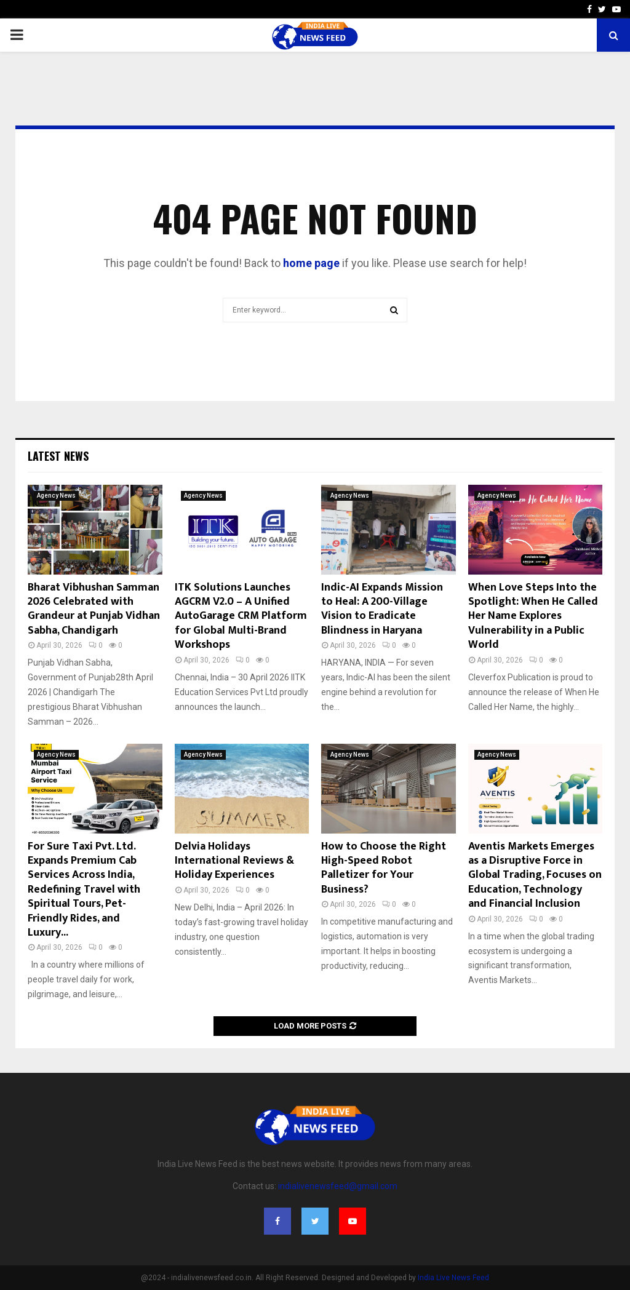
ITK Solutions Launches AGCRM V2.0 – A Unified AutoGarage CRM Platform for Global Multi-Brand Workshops (241, 616)
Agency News (56, 495)
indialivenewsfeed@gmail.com (337, 1186)
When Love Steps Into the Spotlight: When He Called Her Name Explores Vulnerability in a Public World (533, 616)
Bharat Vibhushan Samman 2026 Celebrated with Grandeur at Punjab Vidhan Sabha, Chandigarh (94, 609)
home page (311, 263)
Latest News (58, 456)
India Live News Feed (453, 1277)
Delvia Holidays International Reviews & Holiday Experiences (234, 861)
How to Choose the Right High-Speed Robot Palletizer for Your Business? (383, 868)
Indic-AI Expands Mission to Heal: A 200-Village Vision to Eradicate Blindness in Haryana (382, 609)
